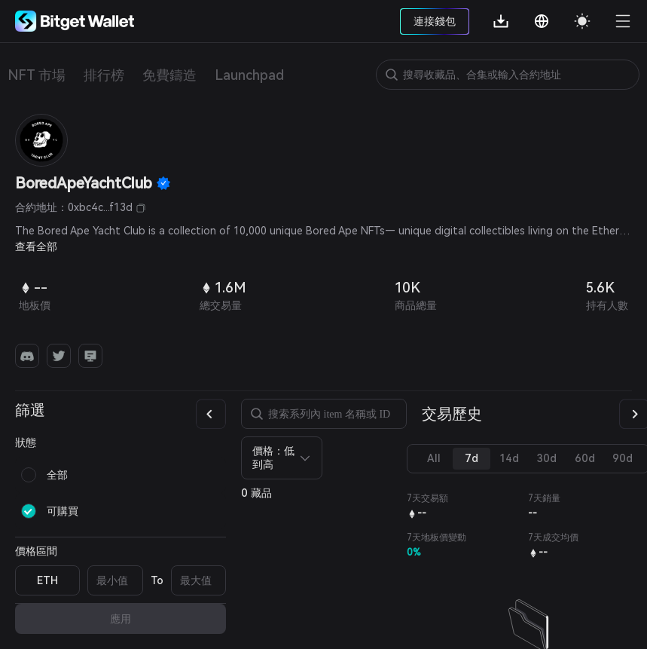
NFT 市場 (37, 75)
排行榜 (104, 75)
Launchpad (249, 75)
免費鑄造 (169, 75)
